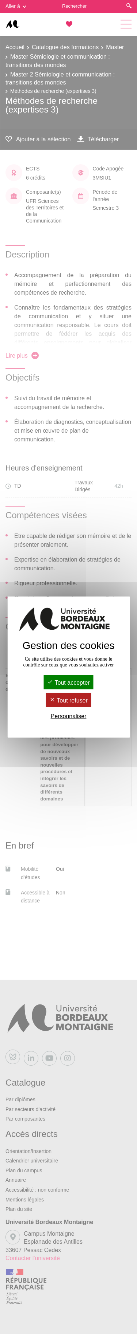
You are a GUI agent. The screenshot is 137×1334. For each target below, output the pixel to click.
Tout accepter (68, 682)
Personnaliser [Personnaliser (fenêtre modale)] (69, 716)
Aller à (15, 6)
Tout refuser (68, 700)
